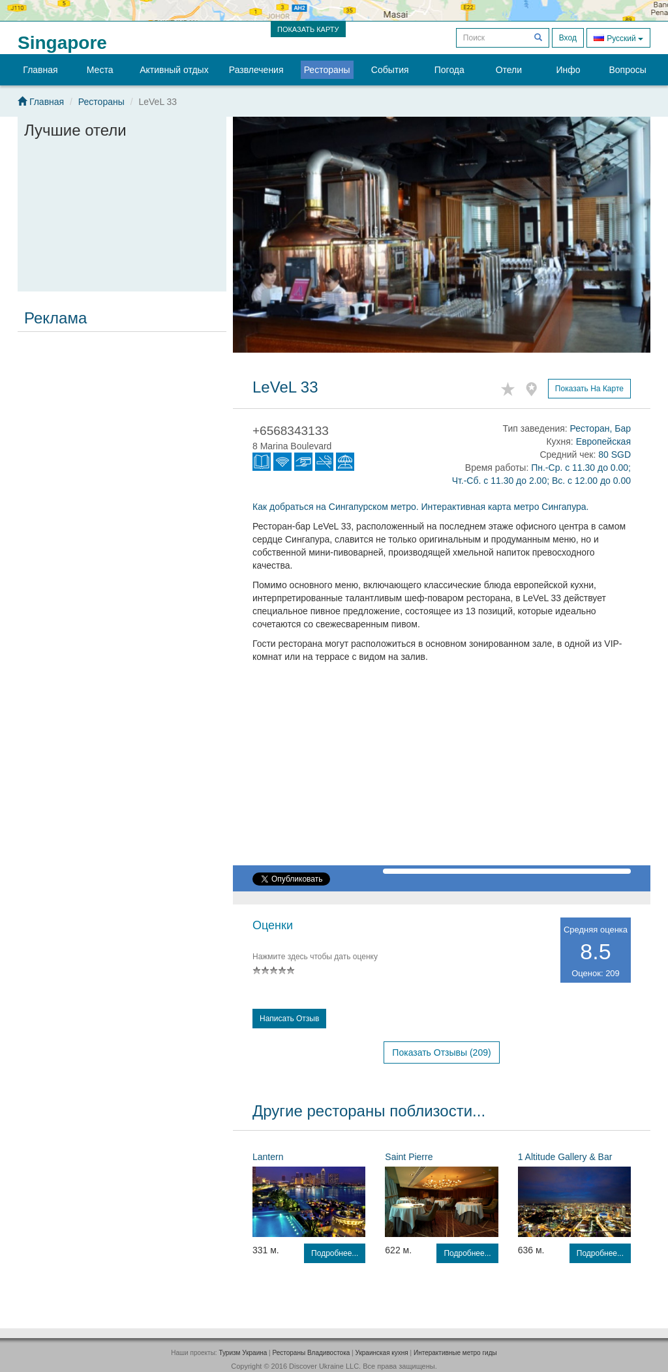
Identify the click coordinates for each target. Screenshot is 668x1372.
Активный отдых (174, 70)
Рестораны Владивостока (311, 1352)
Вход (568, 37)
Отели (509, 70)
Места (100, 70)
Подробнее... (334, 1253)
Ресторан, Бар (600, 428)
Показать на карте (589, 388)
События (390, 70)
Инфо (568, 70)
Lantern (267, 1157)
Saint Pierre (409, 1157)
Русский (618, 37)
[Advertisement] (122, 418)
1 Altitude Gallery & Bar (565, 1157)
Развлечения (256, 70)
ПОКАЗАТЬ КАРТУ (308, 29)
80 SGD (614, 454)
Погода (449, 70)
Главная (40, 70)
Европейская (603, 441)
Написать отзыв (289, 1018)
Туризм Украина (243, 1352)
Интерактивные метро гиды (455, 1352)
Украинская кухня (382, 1352)
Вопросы (627, 70)
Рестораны (327, 70)
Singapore (62, 43)
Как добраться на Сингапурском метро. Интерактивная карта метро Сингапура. (420, 506)
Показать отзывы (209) (441, 1052)
